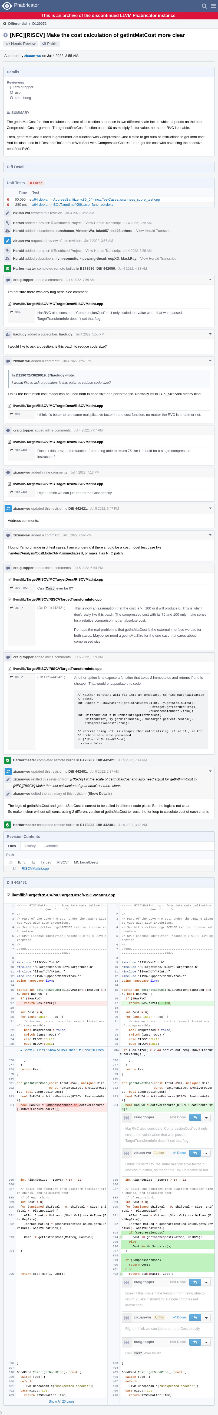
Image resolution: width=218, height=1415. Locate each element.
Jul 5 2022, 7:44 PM (132, 760)
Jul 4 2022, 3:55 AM (79, 213)
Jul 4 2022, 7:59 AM (80, 280)
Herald (18, 223)
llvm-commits (67, 258)
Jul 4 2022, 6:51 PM (76, 361)
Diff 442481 (77, 771)
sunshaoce (65, 231)
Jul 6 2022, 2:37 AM (104, 771)
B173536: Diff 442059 (97, 268)
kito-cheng (23, 98)
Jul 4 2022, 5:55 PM (89, 334)
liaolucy (19, 334)
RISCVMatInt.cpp (35, 868)
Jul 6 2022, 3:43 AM (132, 825)
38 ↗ (16, 608)
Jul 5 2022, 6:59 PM (88, 657)
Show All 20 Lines (61, 1401)
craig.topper (24, 87)
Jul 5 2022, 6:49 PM (76, 535)
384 (15, 312)
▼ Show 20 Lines (91, 1050)
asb (18, 92)
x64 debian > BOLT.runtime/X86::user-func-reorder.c (73, 205)
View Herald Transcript (103, 223)
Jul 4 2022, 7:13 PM (85, 472)
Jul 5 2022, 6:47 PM (104, 509)
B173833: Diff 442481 (97, 825)
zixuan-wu (32, 56)
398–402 (19, 450)
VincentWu (85, 231)
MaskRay (128, 258)
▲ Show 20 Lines (32, 1050)
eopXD (113, 258)
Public (52, 44)
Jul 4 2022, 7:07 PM (88, 430)
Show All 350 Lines (61, 1050)
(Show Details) (100, 794)
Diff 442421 (77, 508)
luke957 (102, 231)
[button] (213, 6)
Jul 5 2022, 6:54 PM (88, 568)
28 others (124, 231)
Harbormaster (24, 268)
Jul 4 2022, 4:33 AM (132, 268)
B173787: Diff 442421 (97, 760)
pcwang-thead (93, 258)
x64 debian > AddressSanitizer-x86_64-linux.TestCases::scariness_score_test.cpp (96, 199)
